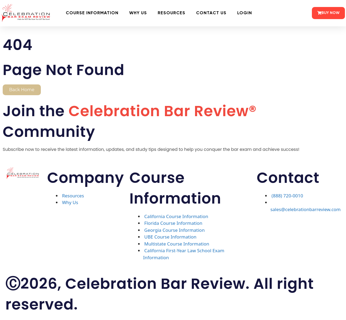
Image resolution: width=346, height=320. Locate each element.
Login (244, 13)
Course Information (92, 13)
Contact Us (211, 13)
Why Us (138, 13)
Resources (171, 13)
